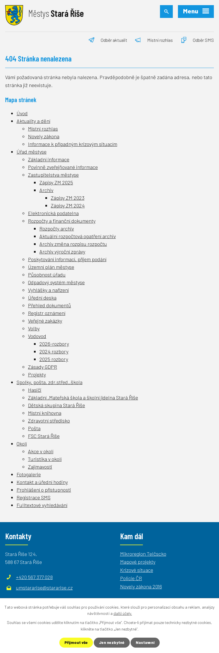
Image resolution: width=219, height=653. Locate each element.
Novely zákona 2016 (141, 586)
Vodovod (37, 336)
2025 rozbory (53, 359)
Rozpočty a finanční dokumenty (62, 221)
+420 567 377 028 (34, 577)
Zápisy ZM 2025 (56, 182)
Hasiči (34, 390)
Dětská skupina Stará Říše (56, 405)
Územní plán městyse (51, 267)
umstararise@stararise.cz (44, 587)
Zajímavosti (40, 467)
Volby (34, 328)
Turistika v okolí (45, 459)
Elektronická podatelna (53, 213)
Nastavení (145, 642)
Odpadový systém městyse (56, 282)
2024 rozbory (53, 351)
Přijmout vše (76, 642)
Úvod (22, 113)
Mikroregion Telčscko (143, 554)
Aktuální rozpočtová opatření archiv (77, 236)
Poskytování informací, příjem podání (67, 259)
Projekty (37, 374)
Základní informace (48, 159)
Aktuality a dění (33, 121)
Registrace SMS (33, 497)
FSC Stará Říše (44, 436)
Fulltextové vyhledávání (42, 505)
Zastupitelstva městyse (53, 175)
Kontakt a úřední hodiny (42, 482)
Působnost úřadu (47, 274)
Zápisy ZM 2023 (67, 198)
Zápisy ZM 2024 (68, 205)
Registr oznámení (46, 313)
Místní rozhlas (43, 128)
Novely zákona (43, 136)
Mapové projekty (137, 562)
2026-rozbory (54, 344)
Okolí (22, 443)
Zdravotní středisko (49, 420)
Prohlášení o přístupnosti (44, 490)
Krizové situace (136, 570)
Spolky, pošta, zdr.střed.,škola (49, 382)
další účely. (122, 613)
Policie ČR (131, 578)
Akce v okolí (40, 451)
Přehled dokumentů (49, 305)
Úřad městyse (31, 152)
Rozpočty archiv (56, 228)
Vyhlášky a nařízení (48, 290)
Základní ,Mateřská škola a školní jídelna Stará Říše (83, 397)
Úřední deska (42, 297)
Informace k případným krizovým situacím (72, 144)
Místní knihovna (44, 413)
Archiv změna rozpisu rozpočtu (73, 244)
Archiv (46, 190)
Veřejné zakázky (45, 321)
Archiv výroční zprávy (62, 251)
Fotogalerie (29, 474)
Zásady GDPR (42, 367)
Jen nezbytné (112, 642)
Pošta (34, 428)
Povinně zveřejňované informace (63, 167)
